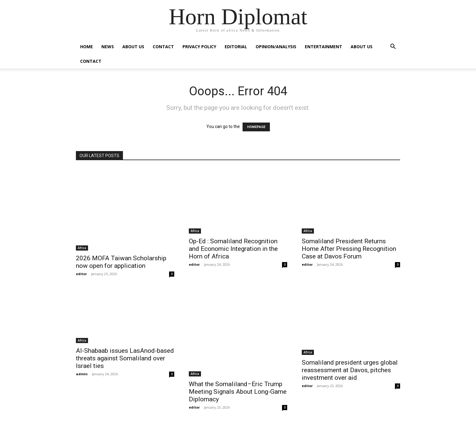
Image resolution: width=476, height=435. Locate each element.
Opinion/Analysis (276, 46)
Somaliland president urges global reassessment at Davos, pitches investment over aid (350, 370)
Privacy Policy (199, 46)
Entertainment (323, 46)
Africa (82, 248)
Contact (163, 46)
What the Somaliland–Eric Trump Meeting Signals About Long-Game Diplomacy (238, 391)
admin (82, 374)
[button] (393, 47)
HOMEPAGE (256, 127)
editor (81, 273)
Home (86, 46)
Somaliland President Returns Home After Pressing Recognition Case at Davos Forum (349, 249)
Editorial (236, 46)
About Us (133, 46)
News (107, 46)
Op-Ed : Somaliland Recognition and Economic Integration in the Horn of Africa (233, 249)
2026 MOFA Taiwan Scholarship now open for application (121, 262)
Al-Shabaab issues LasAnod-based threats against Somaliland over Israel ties (125, 358)
